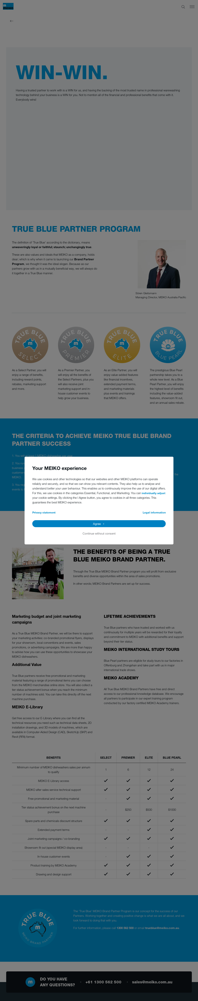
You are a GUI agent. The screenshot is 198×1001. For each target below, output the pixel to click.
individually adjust (153, 493)
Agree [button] (97, 523)
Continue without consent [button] (99, 533)
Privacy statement (43, 512)
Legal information (154, 512)
